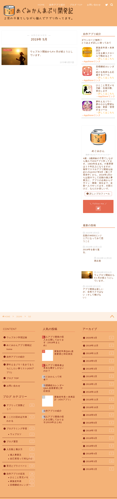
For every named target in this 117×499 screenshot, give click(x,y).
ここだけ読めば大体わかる (20, 412)
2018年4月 (100, 447)
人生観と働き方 (20, 443)
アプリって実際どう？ (20, 401)
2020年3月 (100, 331)
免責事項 (33, 495)
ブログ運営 (20, 435)
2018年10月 (100, 401)
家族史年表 (22, 475)
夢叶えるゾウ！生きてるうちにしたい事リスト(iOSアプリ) (20, 363)
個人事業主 (22, 449)
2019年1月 (100, 378)
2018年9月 (100, 409)
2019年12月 (100, 339)
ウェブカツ (22, 428)
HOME (41, 4)
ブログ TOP (76, 4)
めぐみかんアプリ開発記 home (19, 341)
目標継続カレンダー (22, 479)
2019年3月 (100, 362)
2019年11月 (100, 347)
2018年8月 (100, 416)
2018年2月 (100, 463)
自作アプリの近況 (20, 467)
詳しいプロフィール (98, 194)
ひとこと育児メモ (22, 471)
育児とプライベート (20, 459)
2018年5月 (100, 439)
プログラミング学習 (20, 422)
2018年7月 (100, 424)
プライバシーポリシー (16, 495)
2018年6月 (100, 432)
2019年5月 (100, 355)
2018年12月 (100, 385)
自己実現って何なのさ (22, 452)
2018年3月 (100, 455)
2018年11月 (100, 393)
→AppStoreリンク (91, 61)
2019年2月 (100, 370)
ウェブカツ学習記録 (17, 332)
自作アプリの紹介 (16, 351)
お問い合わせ (94, 4)
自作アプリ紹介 (57, 4)
